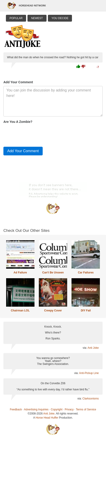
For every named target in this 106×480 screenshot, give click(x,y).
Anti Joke (93, 347)
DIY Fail (86, 310)
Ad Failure (20, 272)
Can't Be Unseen (53, 272)
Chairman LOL (20, 310)
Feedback (16, 409)
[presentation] (37, 134)
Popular (16, 18)
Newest (37, 18)
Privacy (69, 409)
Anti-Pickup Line (89, 373)
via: (85, 347)
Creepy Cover (53, 310)
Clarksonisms (90, 398)
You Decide (60, 18)
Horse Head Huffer (47, 417)
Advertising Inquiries (36, 409)
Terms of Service (86, 409)
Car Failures (86, 272)
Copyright (56, 409)
